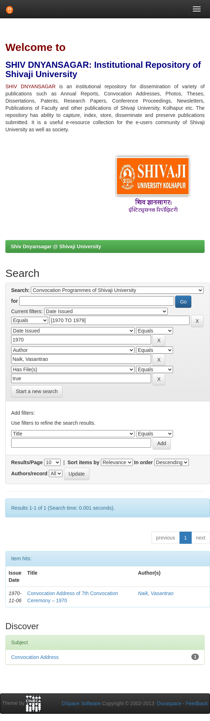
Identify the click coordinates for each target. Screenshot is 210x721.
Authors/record (29, 473)
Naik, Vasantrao (155, 593)
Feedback (197, 703)
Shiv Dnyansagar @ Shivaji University (56, 246)
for (14, 301)
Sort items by (83, 462)
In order (143, 462)
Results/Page (27, 462)
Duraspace (169, 703)
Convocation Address (35, 657)
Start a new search (37, 391)
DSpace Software (81, 703)
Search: (20, 290)
